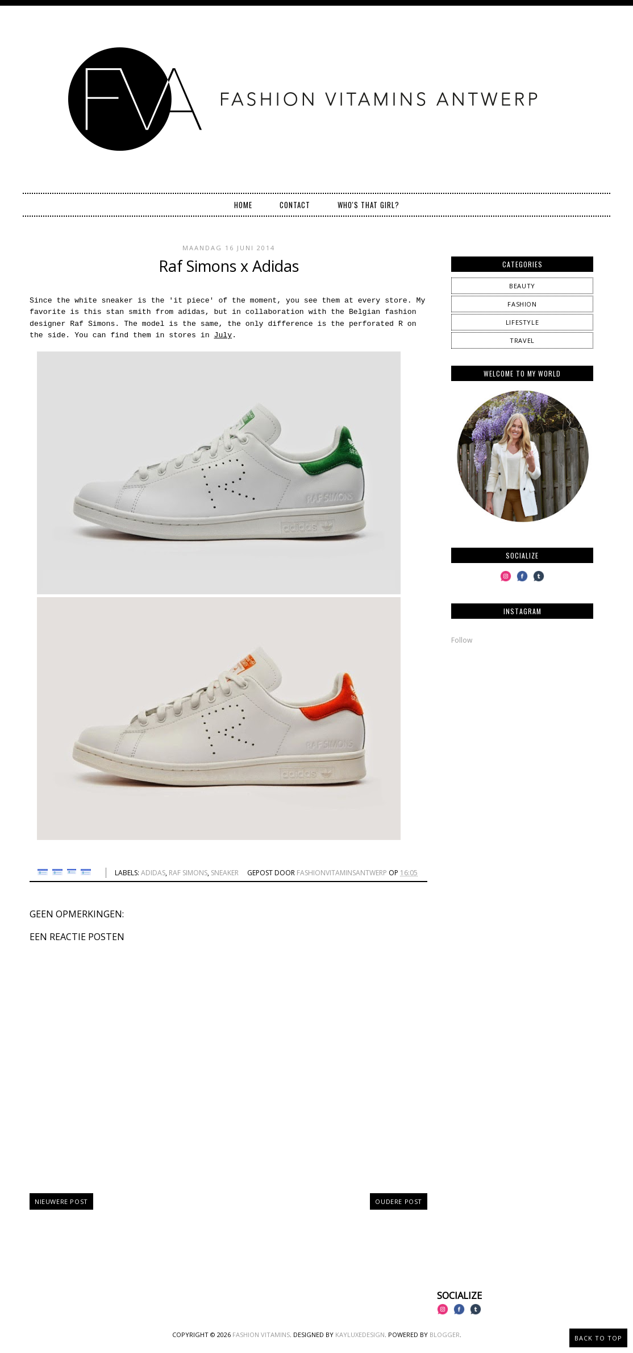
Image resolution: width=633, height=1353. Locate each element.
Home (243, 204)
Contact (295, 204)
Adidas (153, 873)
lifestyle (522, 322)
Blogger (445, 1334)
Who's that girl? (368, 204)
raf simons (188, 873)
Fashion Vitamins (261, 1334)
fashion (521, 304)
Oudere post (398, 1201)
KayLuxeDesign (360, 1334)
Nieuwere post (61, 1201)
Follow (461, 640)
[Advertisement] (522, 733)
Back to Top (598, 1338)
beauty (522, 286)
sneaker (225, 873)
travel (522, 340)
